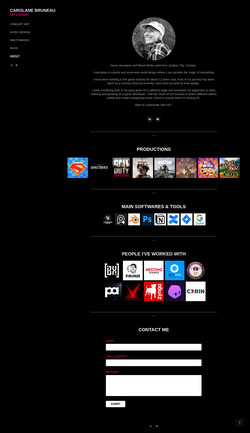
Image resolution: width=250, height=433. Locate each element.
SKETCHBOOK (19, 40)
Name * (110, 341)
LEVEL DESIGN (20, 32)
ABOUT (15, 56)
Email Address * (117, 356)
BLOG (14, 48)
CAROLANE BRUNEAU (33, 10)
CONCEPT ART (19, 24)
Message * (113, 372)
